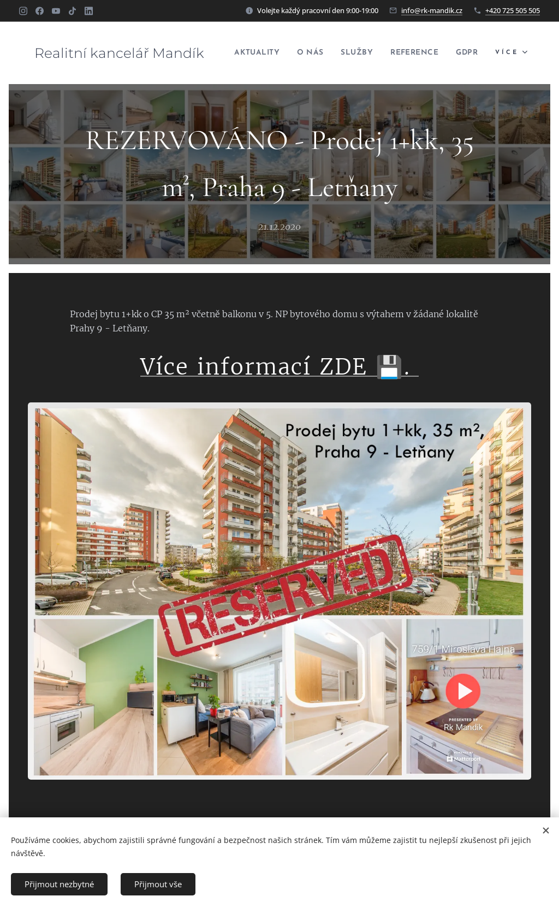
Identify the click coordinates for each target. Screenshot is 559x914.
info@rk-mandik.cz (431, 10)
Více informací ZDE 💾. (279, 367)
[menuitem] (278, 53)
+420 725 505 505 (512, 10)
